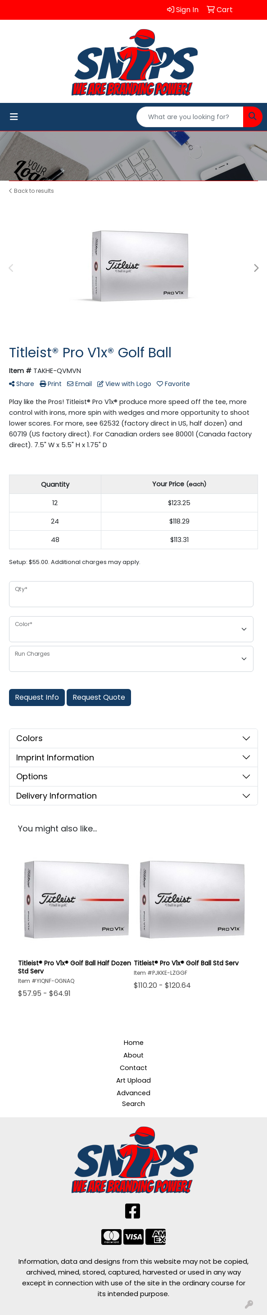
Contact (133, 1067)
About (133, 1055)
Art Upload (133, 1080)
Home (134, 1042)
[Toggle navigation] (14, 117)
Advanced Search (133, 1098)
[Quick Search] (190, 117)
